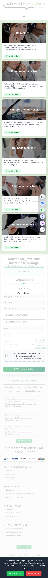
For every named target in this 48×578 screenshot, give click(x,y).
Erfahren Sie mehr (12, 56)
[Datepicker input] (24, 315)
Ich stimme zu (15, 573)
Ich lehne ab (33, 573)
